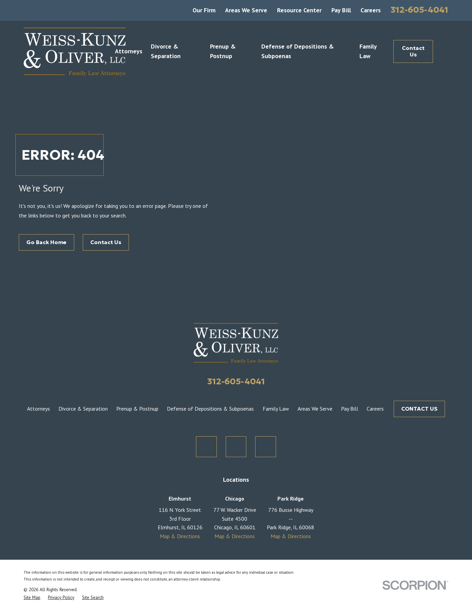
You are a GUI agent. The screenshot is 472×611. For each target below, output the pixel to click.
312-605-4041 (419, 9)
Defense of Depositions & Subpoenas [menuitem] (297, 51)
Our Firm (204, 10)
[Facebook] (236, 446)
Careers (370, 10)
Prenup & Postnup (137, 408)
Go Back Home (46, 242)
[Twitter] (206, 446)
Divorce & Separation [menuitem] (166, 51)
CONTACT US (419, 408)
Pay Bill (341, 10)
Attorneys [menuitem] (128, 51)
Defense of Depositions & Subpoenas (210, 408)
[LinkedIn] (265, 446)
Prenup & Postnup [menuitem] (223, 51)
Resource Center (299, 10)
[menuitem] (32, 597)
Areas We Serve (246, 10)
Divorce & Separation (83, 408)
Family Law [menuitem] (368, 51)
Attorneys (38, 408)
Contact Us (413, 51)
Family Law (276, 408)
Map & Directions (180, 536)
